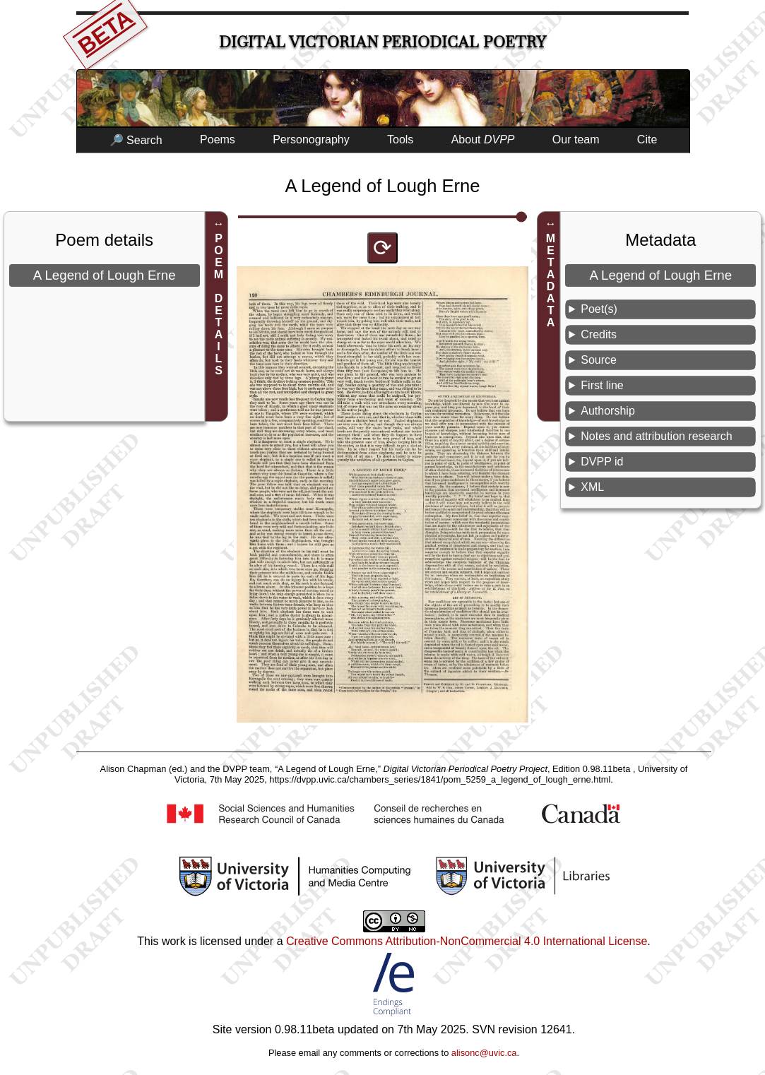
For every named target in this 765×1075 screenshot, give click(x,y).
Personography (311, 139)
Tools (400, 139)
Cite (647, 139)
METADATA (551, 280)
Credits (599, 334)
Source (599, 360)
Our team (576, 139)
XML (592, 487)
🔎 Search (135, 140)
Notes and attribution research (656, 436)
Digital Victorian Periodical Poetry (382, 42)
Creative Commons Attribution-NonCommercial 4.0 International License (466, 941)
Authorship (608, 411)
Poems (217, 139)
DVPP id (602, 462)
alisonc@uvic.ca (484, 1052)
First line (602, 385)
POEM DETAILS (219, 304)
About (483, 139)
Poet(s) (599, 309)
